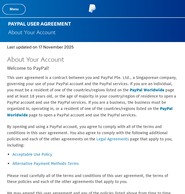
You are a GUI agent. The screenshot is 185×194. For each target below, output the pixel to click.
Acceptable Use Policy (32, 154)
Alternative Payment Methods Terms (45, 163)
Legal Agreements (112, 138)
